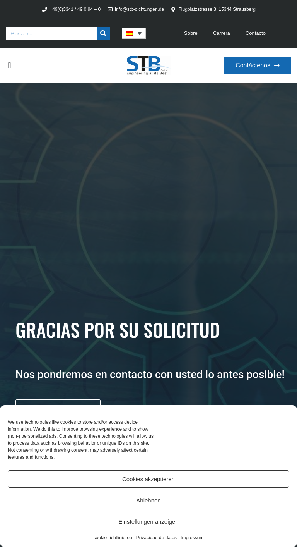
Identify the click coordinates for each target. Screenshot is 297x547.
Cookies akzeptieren (148, 479)
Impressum (192, 537)
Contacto (256, 33)
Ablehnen (148, 500)
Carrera (221, 33)
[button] (9, 65)
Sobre (191, 33)
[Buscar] (103, 33)
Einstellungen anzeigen (148, 521)
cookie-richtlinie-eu (113, 537)
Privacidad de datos (156, 537)
